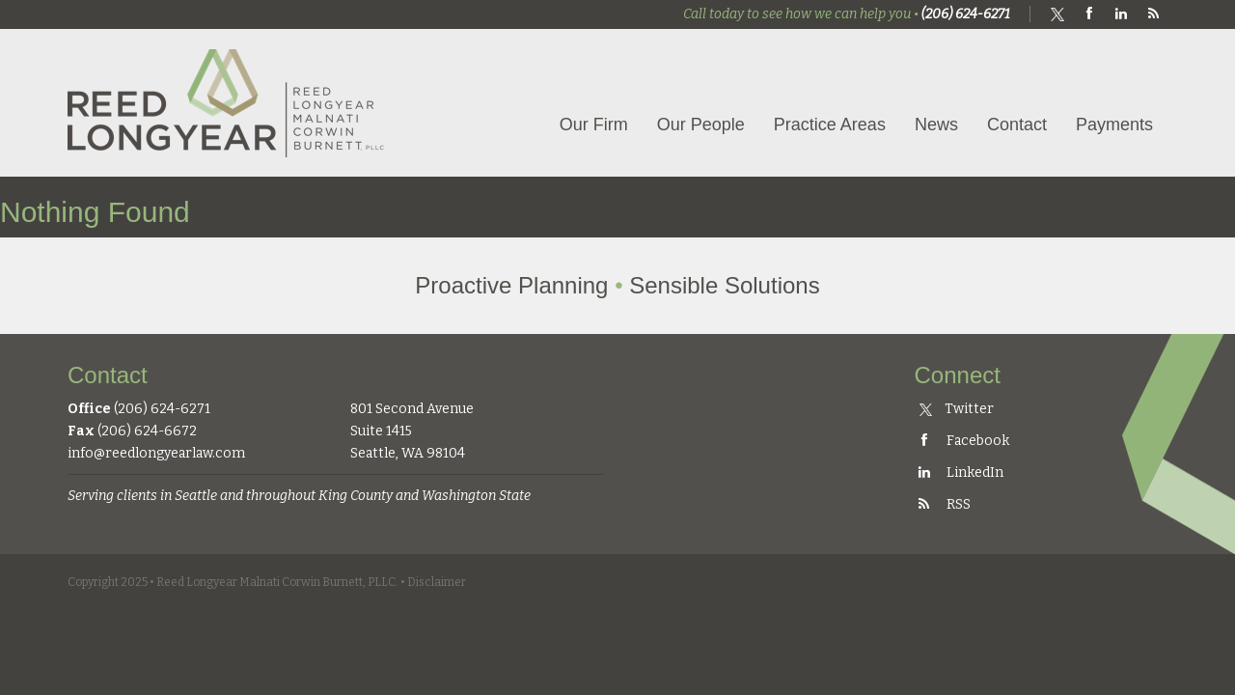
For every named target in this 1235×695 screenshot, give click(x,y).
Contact (1017, 124)
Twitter (956, 409)
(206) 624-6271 (965, 14)
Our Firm (594, 124)
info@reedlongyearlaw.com (156, 453)
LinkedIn (959, 472)
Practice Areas (830, 124)
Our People (701, 124)
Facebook (962, 440)
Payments (1114, 124)
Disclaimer (436, 582)
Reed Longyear (226, 103)
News (936, 124)
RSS (943, 504)
